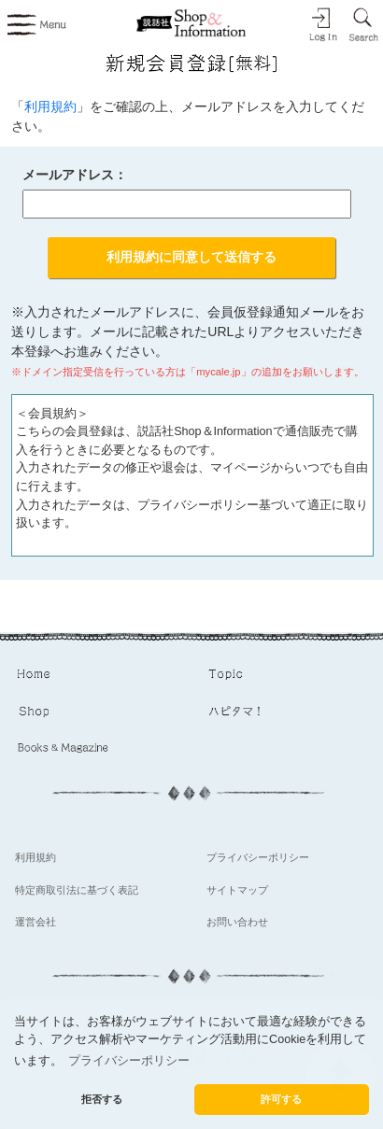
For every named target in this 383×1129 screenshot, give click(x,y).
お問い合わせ (237, 921)
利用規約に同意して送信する (191, 256)
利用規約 (50, 106)
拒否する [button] (101, 1099)
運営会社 (35, 921)
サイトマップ (237, 890)
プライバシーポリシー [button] (129, 1060)
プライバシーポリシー (257, 857)
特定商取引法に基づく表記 (76, 890)
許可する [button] (281, 1099)
